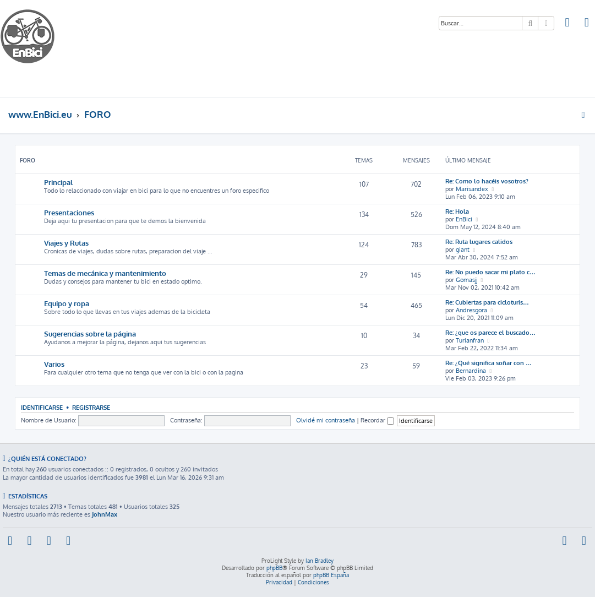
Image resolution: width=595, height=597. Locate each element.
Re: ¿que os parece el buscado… (490, 333)
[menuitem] (567, 24)
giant (463, 249)
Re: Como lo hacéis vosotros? (486, 181)
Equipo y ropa (66, 303)
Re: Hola (457, 211)
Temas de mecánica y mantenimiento (105, 273)
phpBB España (331, 575)
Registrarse (91, 407)
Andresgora (471, 310)
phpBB (274, 568)
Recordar (377, 420)
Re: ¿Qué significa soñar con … (488, 363)
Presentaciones (69, 212)
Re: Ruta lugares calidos (478, 242)
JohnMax (104, 514)
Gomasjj (466, 280)
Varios (54, 363)
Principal (58, 182)
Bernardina (471, 371)
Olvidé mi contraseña (325, 420)
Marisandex (472, 189)
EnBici (464, 219)
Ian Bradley (319, 560)
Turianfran (470, 340)
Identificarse (42, 407)
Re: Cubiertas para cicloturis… (487, 302)
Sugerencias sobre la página (90, 333)
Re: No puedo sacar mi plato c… (490, 272)
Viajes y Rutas (66, 242)
